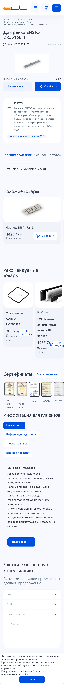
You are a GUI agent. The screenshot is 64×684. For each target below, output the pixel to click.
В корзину (45, 236)
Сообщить (47, 86)
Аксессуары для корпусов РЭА (27, 136)
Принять (32, 679)
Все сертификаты (47, 374)
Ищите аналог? (17, 86)
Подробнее (21, 542)
